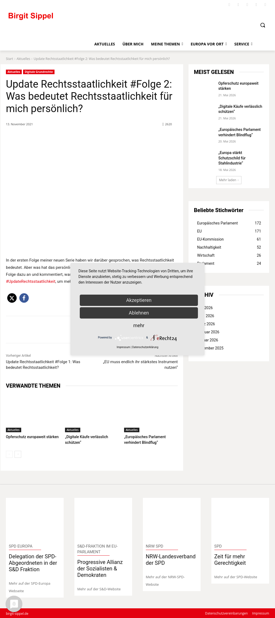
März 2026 (206, 324)
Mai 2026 (205, 308)
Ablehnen (139, 313)
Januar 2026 (207, 340)
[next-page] (18, 453)
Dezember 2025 (210, 348)
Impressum (123, 347)
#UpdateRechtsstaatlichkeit (30, 281)
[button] (262, 25)
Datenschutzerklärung (145, 347)
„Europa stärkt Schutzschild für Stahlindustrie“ (232, 158)
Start (9, 58)
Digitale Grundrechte (39, 72)
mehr (138, 325)
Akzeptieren (139, 300)
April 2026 (205, 316)
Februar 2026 (208, 332)
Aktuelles (23, 58)
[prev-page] (9, 453)
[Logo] (53, 18)
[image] (35, 518)
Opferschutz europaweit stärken (31, 437)
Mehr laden (229, 180)
